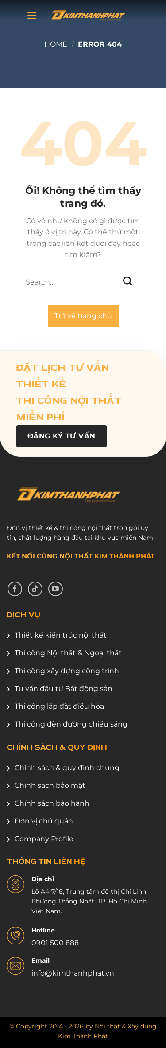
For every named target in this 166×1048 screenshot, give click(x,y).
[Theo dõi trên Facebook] (15, 589)
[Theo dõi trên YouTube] (55, 589)
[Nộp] (128, 281)
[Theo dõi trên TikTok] (35, 589)
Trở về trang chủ (83, 316)
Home (55, 44)
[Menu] (32, 15)
